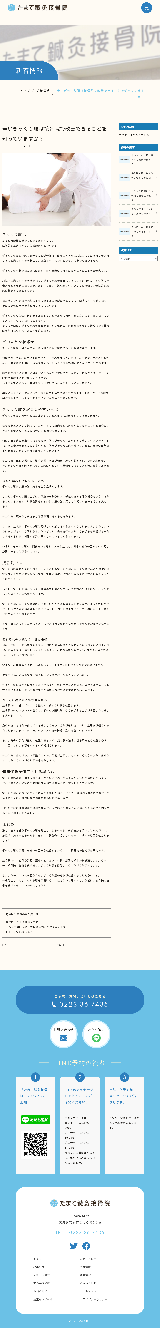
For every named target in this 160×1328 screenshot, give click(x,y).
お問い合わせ (63, 1029)
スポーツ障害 (41, 1275)
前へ (4, 944)
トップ (25, 90)
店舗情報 (85, 1267)
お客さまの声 (88, 1259)
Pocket (29, 146)
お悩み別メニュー (44, 1291)
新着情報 (43, 90)
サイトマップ (88, 1291)
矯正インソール (43, 1299)
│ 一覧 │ (59, 944)
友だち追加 (96, 1029)
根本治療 (38, 1267)
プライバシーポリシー (94, 1299)
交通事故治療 (41, 1283)
